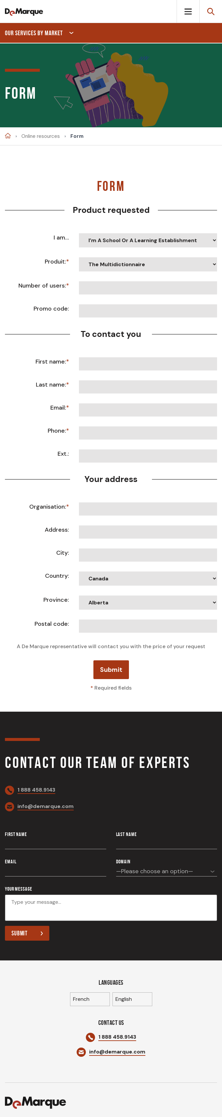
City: (62, 553)
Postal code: (52, 624)
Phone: (57, 431)
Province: (56, 600)
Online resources (40, 136)
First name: (51, 362)
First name (16, 834)
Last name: (51, 385)
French (81, 999)
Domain (123, 861)
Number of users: (42, 286)
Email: (58, 408)
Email (10, 861)
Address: (57, 530)
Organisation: (47, 507)
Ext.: (63, 454)
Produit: (55, 262)
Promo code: (51, 309)
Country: (57, 576)
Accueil (8, 136)
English (123, 999)
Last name (126, 834)
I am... (61, 237)
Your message (18, 889)
